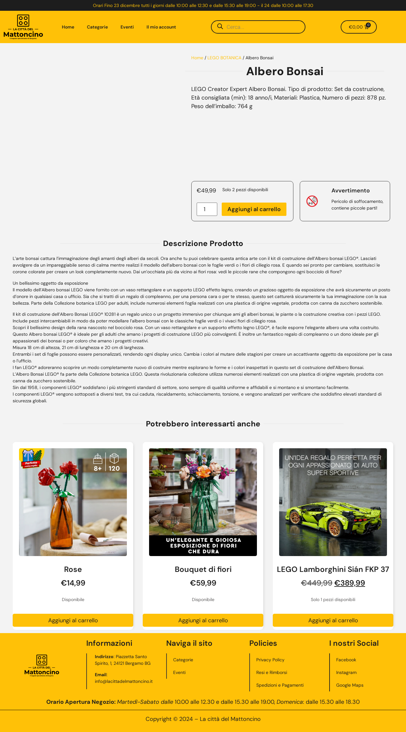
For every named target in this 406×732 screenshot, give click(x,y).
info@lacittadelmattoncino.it (124, 681)
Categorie (97, 27)
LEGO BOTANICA (224, 58)
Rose (73, 569)
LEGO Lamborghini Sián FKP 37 (333, 569)
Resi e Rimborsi (271, 672)
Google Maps (349, 685)
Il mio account (161, 27)
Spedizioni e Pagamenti (280, 685)
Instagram (346, 672)
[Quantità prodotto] (207, 209)
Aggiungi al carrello (254, 209)
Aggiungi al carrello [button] (73, 620)
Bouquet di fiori (203, 569)
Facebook (346, 660)
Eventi (127, 27)
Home (68, 27)
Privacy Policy (270, 660)
